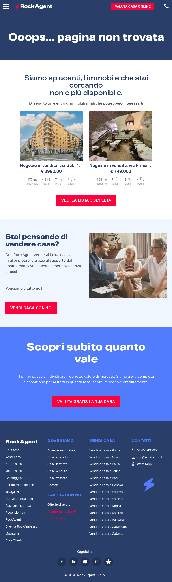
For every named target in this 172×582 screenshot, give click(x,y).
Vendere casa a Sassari (106, 498)
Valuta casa (13, 471)
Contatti (53, 485)
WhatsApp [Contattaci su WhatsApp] (144, 464)
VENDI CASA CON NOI (31, 308)
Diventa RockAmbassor (22, 526)
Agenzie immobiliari (61, 450)
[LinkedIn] (73, 561)
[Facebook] (61, 561)
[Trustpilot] (108, 561)
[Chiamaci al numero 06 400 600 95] (166, 6)
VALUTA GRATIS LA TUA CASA (86, 402)
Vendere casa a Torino (104, 471)
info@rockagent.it (149, 457)
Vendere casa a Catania (106, 533)
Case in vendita (58, 457)
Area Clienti (13, 540)
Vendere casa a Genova (106, 485)
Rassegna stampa (18, 505)
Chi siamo (12, 450)
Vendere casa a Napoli (105, 505)
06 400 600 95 (147, 450)
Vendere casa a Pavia (104, 464)
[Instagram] (96, 561)
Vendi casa (13, 457)
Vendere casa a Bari (103, 478)
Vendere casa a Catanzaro (108, 526)
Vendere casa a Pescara (106, 519)
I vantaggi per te (16, 478)
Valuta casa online (132, 6)
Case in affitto (57, 464)
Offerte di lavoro (58, 504)
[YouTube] (85, 561)
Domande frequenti (19, 498)
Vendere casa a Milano (105, 457)
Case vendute (57, 471)
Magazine (12, 533)
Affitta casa (13, 464)
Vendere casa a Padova (106, 492)
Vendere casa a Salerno (106, 512)
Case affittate (57, 478)
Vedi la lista (86, 200)
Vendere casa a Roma (104, 450)
